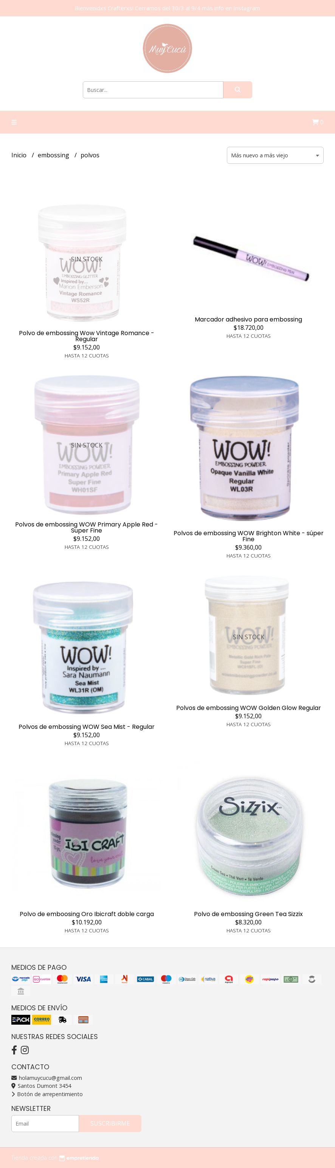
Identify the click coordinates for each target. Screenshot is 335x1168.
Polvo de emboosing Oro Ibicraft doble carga (87, 914)
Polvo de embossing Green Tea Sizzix (248, 914)
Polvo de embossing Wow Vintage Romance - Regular (86, 336)
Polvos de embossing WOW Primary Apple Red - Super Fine (86, 527)
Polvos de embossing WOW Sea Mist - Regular (87, 726)
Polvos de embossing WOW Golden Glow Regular (248, 708)
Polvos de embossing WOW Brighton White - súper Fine (249, 536)
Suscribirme (110, 1123)
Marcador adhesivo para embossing (248, 319)
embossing (54, 155)
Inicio (19, 155)
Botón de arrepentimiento (47, 1094)
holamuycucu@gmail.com (46, 1077)
